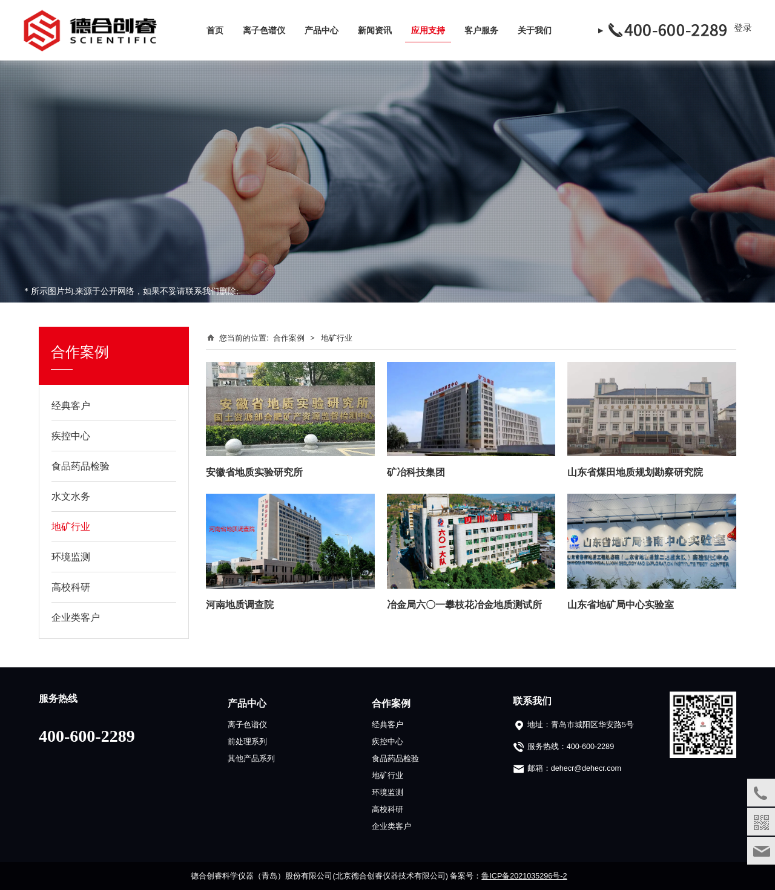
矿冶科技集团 (416, 472)
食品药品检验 (80, 466)
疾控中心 (70, 435)
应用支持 (428, 30)
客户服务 (481, 30)
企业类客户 (75, 617)
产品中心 (321, 30)
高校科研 (70, 587)
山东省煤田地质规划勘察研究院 (635, 472)
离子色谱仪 (264, 30)
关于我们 (535, 30)
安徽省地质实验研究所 (254, 472)
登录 (743, 27)
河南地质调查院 (240, 604)
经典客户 (70, 405)
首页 (214, 30)
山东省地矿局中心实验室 (620, 604)
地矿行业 (70, 526)
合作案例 (289, 337)
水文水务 (70, 496)
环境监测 (70, 556)
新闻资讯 (375, 30)
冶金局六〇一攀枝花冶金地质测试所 (464, 604)
